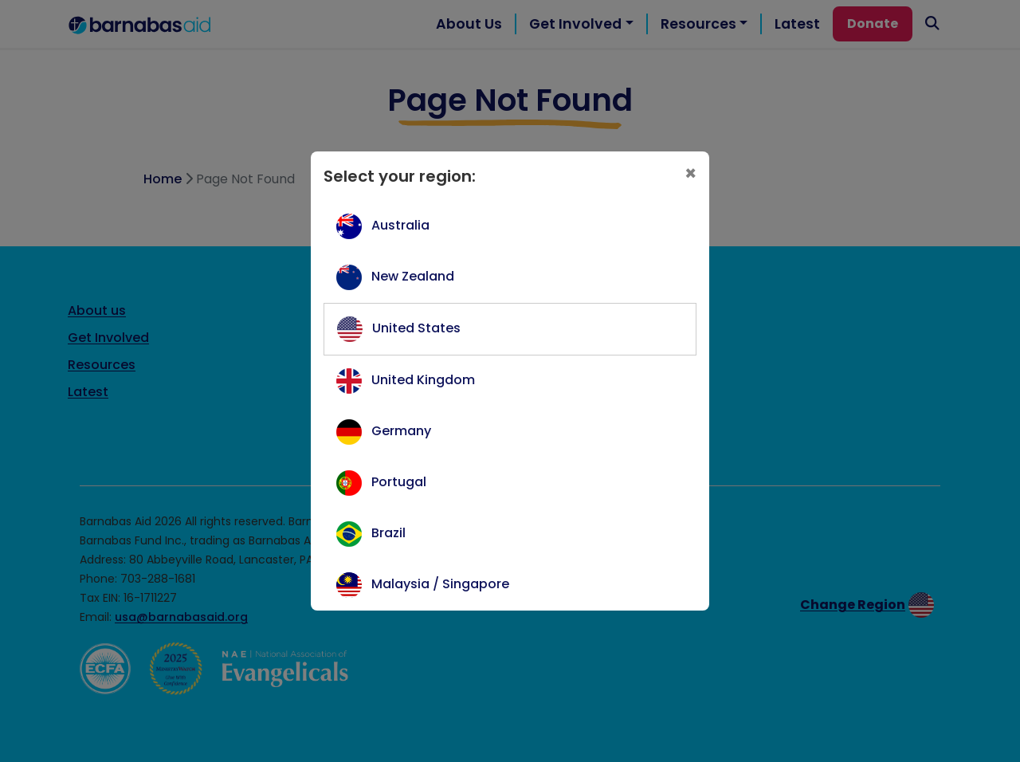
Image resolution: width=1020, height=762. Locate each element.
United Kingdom (423, 380)
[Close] (690, 173)
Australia (400, 225)
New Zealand (412, 276)
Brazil (388, 533)
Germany (401, 431)
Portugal (398, 482)
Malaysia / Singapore (440, 584)
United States (416, 328)
